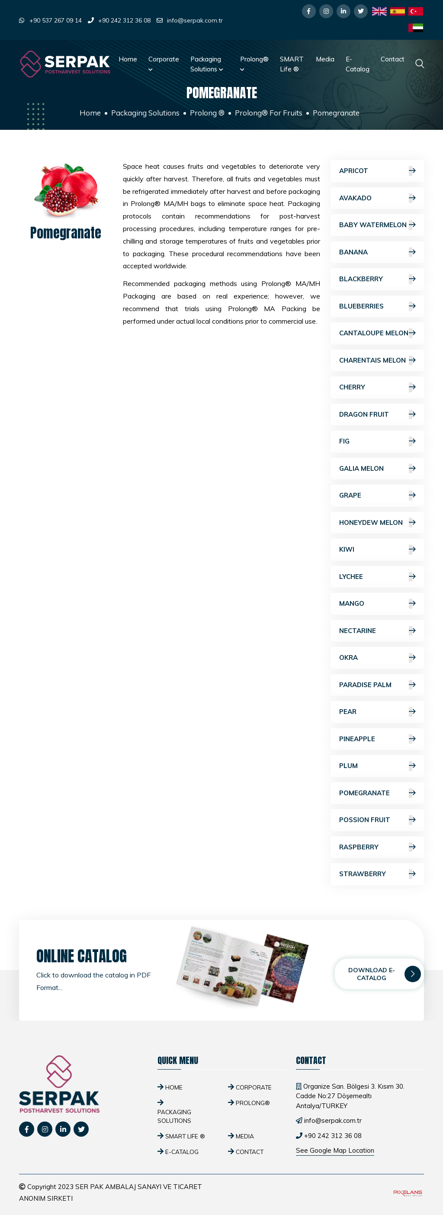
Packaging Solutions (206, 64)
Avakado (377, 198)
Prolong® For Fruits (268, 112)
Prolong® (254, 63)
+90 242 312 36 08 (124, 20)
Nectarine (377, 631)
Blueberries (377, 307)
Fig (377, 442)
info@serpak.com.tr (195, 20)
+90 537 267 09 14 (55, 20)
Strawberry (377, 874)
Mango (377, 604)
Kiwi (377, 550)
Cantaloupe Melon (377, 333)
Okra (377, 658)
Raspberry (377, 847)
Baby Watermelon (377, 225)
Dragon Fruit (377, 415)
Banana (377, 252)
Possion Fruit (377, 820)
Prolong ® (207, 112)
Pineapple (377, 739)
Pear (377, 712)
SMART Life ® (292, 64)
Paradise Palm (377, 685)
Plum (377, 766)
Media (325, 59)
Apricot (377, 171)
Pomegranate (377, 793)
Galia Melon (377, 469)
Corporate (163, 63)
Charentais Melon (377, 361)
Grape (377, 496)
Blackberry (377, 279)
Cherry (377, 387)
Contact (392, 59)
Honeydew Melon (377, 523)
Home (128, 59)
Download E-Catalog (384, 974)
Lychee (377, 577)
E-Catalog (357, 64)
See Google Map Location (335, 1150)
